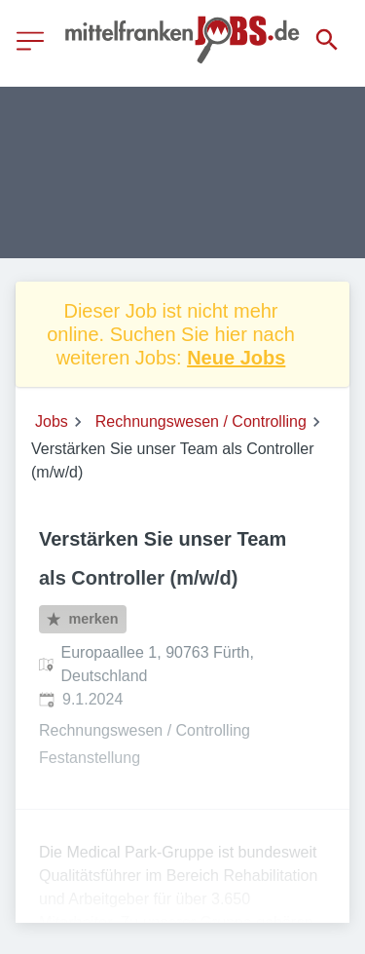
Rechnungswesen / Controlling (201, 421)
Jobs (51, 421)
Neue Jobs (236, 357)
